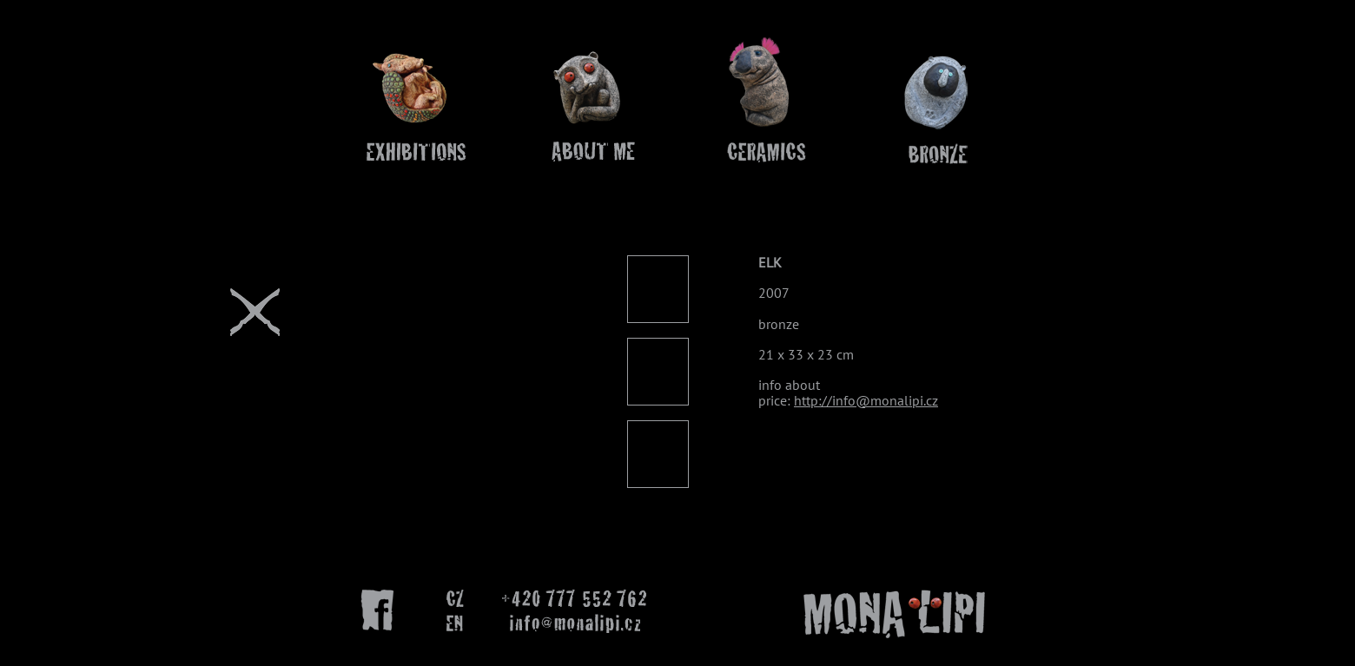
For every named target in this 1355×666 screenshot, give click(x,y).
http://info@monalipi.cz (866, 400)
